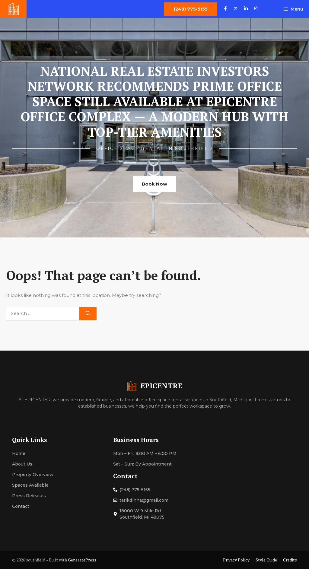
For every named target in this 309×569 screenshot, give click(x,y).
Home (18, 453)
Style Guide (266, 560)
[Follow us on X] (236, 9)
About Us (22, 464)
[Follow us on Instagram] (256, 9)
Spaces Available (30, 485)
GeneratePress (82, 560)
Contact (20, 506)
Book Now (154, 184)
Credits (290, 560)
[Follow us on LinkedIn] (246, 9)
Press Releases (29, 495)
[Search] (88, 313)
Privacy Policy (236, 560)
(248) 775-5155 (134, 489)
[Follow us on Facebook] (225, 9)
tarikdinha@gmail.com (143, 500)
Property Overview (32, 474)
